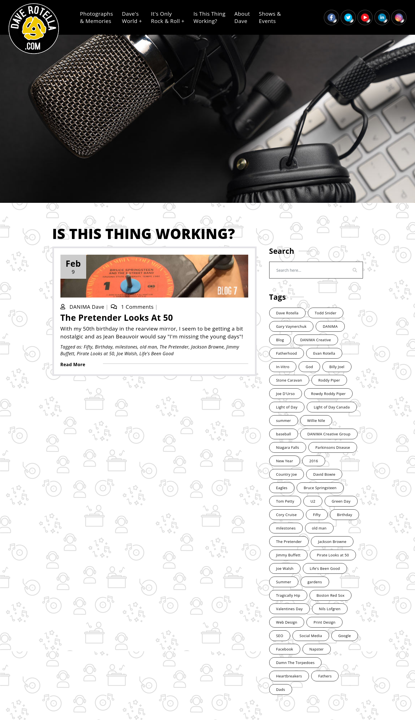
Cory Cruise (286, 514)
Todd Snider (326, 312)
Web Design (286, 622)
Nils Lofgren (330, 608)
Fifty (88, 347)
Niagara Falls (287, 447)
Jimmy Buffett (288, 555)
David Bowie (324, 474)
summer (283, 420)
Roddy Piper (329, 380)
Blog (280, 339)
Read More (73, 365)
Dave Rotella (287, 312)
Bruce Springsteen (320, 487)
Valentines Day (289, 608)
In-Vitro (283, 366)
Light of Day (287, 407)
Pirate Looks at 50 (96, 354)
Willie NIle (316, 420)
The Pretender (174, 347)
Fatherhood (286, 353)
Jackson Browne (208, 347)
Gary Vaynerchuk (291, 326)
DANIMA (330, 326)
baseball (283, 433)
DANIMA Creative (315, 339)
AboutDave (242, 17)
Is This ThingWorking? (209, 17)
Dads (280, 689)
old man (149, 347)
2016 (313, 460)
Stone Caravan (289, 380)
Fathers (325, 676)
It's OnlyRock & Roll (168, 17)
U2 (312, 501)
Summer (283, 581)
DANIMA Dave (88, 307)
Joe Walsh (127, 354)
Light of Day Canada (332, 407)
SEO (279, 635)
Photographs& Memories (96, 17)
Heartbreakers (289, 676)
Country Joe (286, 474)
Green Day (341, 501)
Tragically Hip (288, 595)
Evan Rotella (324, 353)
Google (344, 635)
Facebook (284, 649)
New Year (284, 460)
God (309, 366)
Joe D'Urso (285, 393)
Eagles (282, 487)
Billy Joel (336, 366)
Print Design (324, 622)
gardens (315, 581)
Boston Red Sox (330, 595)
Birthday (104, 347)
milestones (127, 347)
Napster (317, 649)
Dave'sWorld (132, 17)
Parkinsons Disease (332, 447)
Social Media (310, 635)
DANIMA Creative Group (328, 433)
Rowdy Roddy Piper (328, 393)
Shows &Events (270, 17)
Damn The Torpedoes (295, 662)
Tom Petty (285, 501)
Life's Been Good (157, 354)
